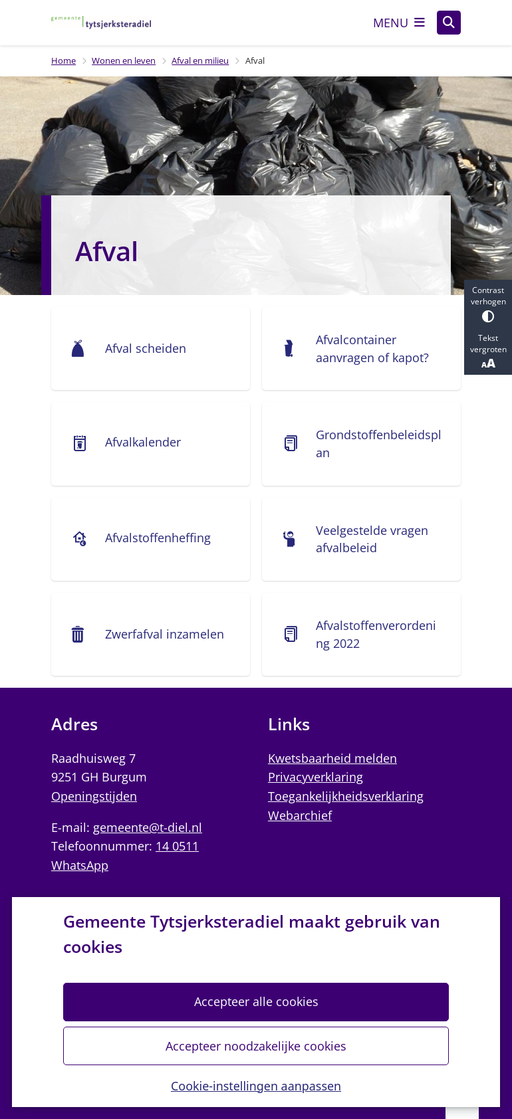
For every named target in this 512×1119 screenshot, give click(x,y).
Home (63, 60)
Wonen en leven (124, 60)
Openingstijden (94, 796)
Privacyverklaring (315, 777)
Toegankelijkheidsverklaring (346, 796)
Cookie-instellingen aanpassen (256, 1086)
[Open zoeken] (449, 23)
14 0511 (177, 846)
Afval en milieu (200, 60)
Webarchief (300, 815)
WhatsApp (79, 865)
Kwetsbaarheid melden (332, 758)
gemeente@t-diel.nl (147, 827)
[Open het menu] (399, 22)
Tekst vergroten (488, 351)
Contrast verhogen (488, 303)
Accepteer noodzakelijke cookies (256, 1046)
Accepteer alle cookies (255, 1002)
